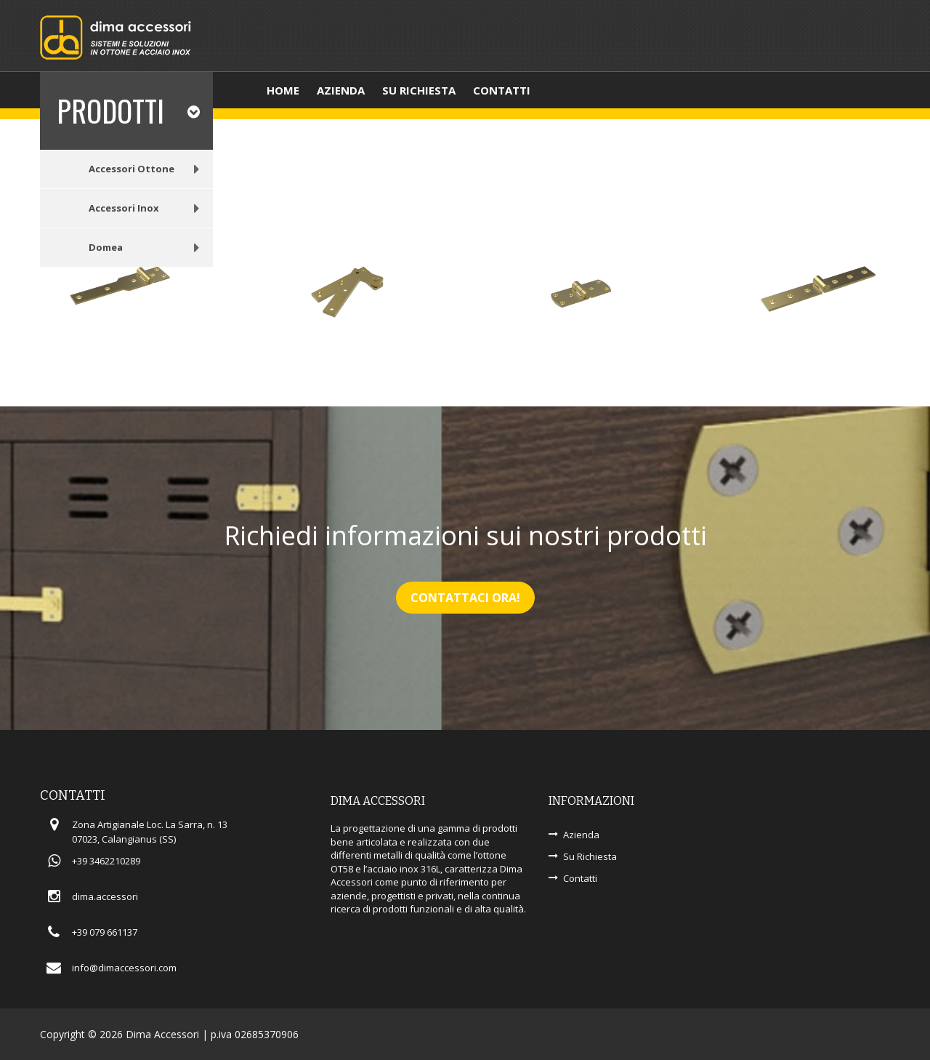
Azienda (341, 90)
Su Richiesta (590, 856)
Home (283, 90)
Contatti (501, 90)
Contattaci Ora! (465, 598)
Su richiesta (419, 90)
